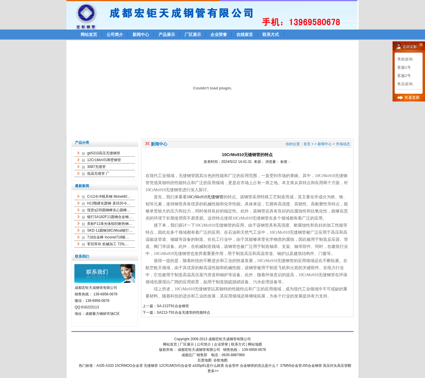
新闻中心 (141, 34)
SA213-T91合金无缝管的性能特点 (183, 312)
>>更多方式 (412, 46)
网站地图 (255, 344)
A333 (109, 366)
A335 (101, 366)
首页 (306, 144)
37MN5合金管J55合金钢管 (301, 366)
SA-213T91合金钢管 (173, 306)
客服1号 (404, 67)
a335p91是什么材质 (208, 366)
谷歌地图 (220, 360)
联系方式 (270, 34)
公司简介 (115, 34)
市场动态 (343, 144)
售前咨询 (405, 59)
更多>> (213, 371)
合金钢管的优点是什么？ (259, 366)
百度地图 (204, 360)
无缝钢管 (151, 366)
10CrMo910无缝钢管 (205, 197)
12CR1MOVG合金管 (175, 366)
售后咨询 (405, 84)
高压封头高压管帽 (337, 366)
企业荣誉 (218, 34)
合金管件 (232, 366)
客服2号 (404, 75)
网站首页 (89, 34)
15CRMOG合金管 (129, 366)
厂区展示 (192, 34)
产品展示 (166, 34)
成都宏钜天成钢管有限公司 (229, 339)
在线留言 (244, 34)
